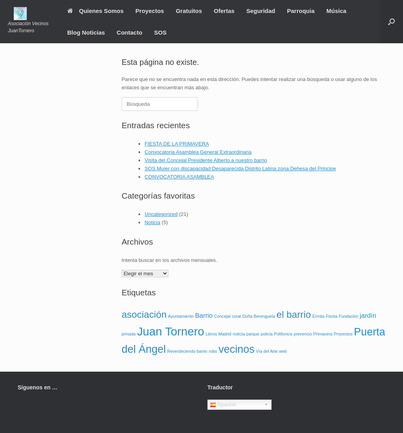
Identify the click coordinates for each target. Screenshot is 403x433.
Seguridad (260, 10)
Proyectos (149, 10)
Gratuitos (189, 10)
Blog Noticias (86, 32)
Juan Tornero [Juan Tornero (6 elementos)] (170, 331)
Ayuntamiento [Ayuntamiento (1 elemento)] (181, 316)
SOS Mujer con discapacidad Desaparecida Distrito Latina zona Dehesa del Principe (240, 168)
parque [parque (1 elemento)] (252, 334)
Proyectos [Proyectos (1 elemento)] (343, 334)
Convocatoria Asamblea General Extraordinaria (197, 152)
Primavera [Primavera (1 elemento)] (323, 334)
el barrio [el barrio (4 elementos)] (293, 314)
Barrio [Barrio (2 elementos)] (204, 315)
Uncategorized (160, 214)
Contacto (129, 32)
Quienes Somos (95, 10)
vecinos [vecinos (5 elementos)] (236, 349)
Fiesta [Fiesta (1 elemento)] (331, 316)
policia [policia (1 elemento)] (267, 334)
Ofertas (224, 10)
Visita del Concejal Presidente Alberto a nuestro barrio (205, 160)
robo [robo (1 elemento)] (213, 351)
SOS (160, 32)
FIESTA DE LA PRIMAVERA (176, 144)
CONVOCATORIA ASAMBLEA (179, 177)
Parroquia (300, 10)
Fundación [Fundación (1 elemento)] (349, 316)
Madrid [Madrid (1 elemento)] (224, 334)
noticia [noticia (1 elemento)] (239, 334)
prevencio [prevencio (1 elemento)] (303, 334)
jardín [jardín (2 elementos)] (368, 315)
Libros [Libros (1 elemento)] (211, 334)
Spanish (223, 405)
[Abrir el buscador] (391, 21)
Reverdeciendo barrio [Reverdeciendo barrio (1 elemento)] (187, 351)
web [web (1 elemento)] (283, 351)
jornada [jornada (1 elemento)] (129, 334)
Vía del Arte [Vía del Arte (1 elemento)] (266, 351)
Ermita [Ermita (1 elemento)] (318, 316)
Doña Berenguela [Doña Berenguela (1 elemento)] (258, 316)
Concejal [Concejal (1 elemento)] (222, 316)
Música (336, 10)
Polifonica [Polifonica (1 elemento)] (283, 334)
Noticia (152, 222)
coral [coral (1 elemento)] (236, 316)
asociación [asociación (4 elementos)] (144, 314)
